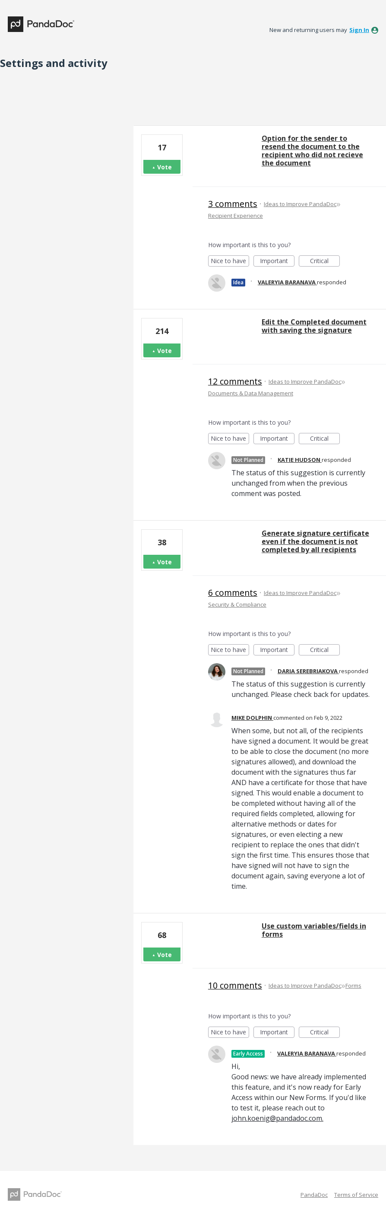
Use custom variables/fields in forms (314, 930)
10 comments (235, 985)
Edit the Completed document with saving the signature (314, 326)
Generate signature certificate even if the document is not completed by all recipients (315, 541)
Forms (353, 985)
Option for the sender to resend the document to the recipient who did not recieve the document (312, 151)
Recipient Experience (235, 215)
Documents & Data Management (250, 393)
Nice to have (230, 262)
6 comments (232, 592)
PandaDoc (314, 1195)
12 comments (235, 381)
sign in (359, 30)
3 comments (232, 204)
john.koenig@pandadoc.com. (277, 1118)
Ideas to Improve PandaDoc (300, 204)
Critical (325, 262)
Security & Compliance (237, 604)
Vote (164, 167)
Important (277, 262)
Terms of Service (356, 1195)
